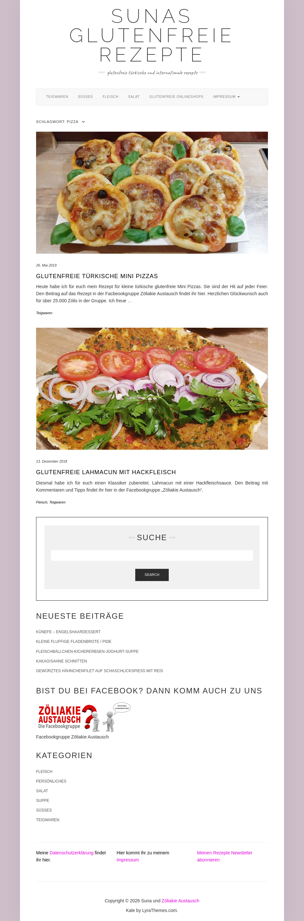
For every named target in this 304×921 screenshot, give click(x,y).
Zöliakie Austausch (180, 900)
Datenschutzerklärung (71, 852)
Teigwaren (57, 97)
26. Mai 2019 (46, 265)
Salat (134, 97)
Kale (130, 910)
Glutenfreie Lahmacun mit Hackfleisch (106, 472)
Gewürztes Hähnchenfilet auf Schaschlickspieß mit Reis (99, 671)
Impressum (226, 97)
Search (152, 575)
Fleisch (111, 97)
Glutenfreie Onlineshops (176, 97)
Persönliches (51, 781)
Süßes (85, 97)
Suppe (42, 800)
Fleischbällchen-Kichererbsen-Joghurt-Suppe (87, 651)
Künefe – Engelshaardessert (68, 632)
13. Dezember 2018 (51, 461)
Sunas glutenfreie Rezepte (152, 35)
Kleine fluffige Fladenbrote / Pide (73, 641)
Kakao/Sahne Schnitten (61, 661)
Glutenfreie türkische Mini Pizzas (97, 276)
